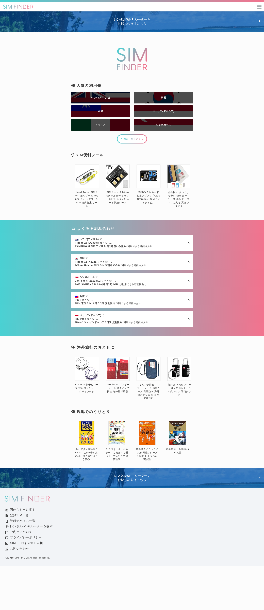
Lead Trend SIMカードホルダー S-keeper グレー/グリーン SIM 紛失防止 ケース (87, 200)
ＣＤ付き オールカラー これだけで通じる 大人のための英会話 (117, 485)
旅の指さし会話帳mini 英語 (177, 481)
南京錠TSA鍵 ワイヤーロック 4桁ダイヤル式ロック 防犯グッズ (179, 420)
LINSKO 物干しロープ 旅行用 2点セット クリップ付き (87, 419)
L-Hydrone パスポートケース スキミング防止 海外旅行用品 (117, 419)
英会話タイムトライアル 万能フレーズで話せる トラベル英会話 (147, 485)
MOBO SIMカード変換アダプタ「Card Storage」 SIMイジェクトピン (148, 199)
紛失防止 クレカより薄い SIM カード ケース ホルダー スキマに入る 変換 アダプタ (179, 200)
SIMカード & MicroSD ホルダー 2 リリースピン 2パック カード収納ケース (117, 199)
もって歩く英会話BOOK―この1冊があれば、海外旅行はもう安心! (86, 485)
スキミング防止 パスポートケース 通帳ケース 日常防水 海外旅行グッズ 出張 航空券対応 (148, 422)
